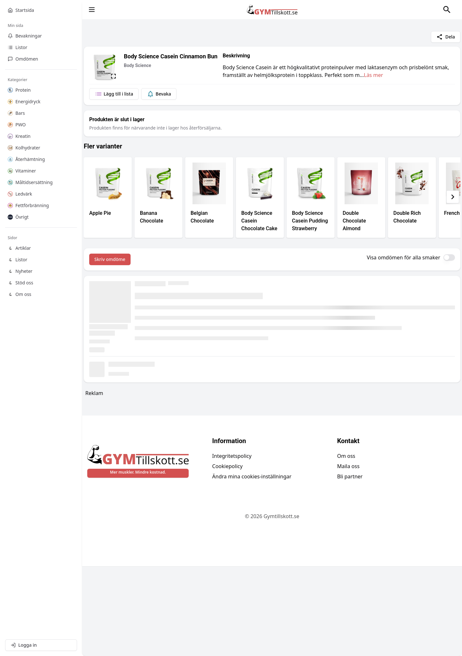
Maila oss (348, 555)
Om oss (346, 545)
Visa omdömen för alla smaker (403, 257)
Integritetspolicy (232, 545)
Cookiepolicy (227, 555)
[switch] (449, 257)
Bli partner (350, 566)
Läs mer (373, 75)
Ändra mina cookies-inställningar (251, 566)
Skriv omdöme (109, 259)
